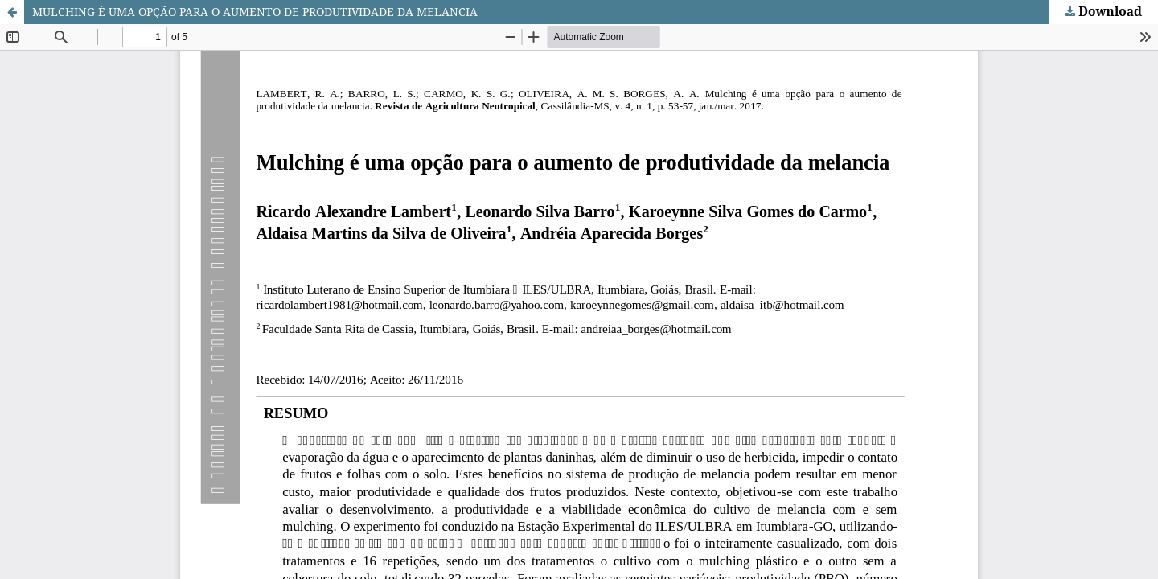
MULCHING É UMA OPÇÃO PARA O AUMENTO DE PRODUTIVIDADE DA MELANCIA (255, 11)
